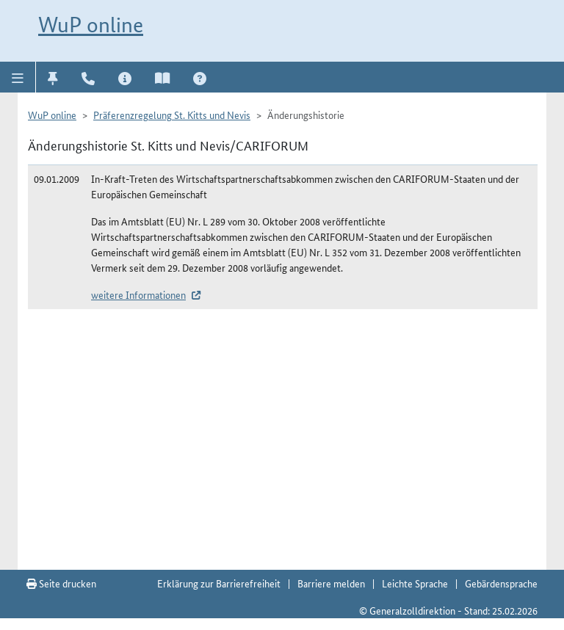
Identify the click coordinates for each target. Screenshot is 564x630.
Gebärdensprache (501, 583)
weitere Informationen (138, 294)
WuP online (90, 24)
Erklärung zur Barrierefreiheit (219, 583)
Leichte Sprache (415, 583)
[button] (18, 77)
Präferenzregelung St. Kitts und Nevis (171, 114)
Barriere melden (331, 583)
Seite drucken (61, 583)
